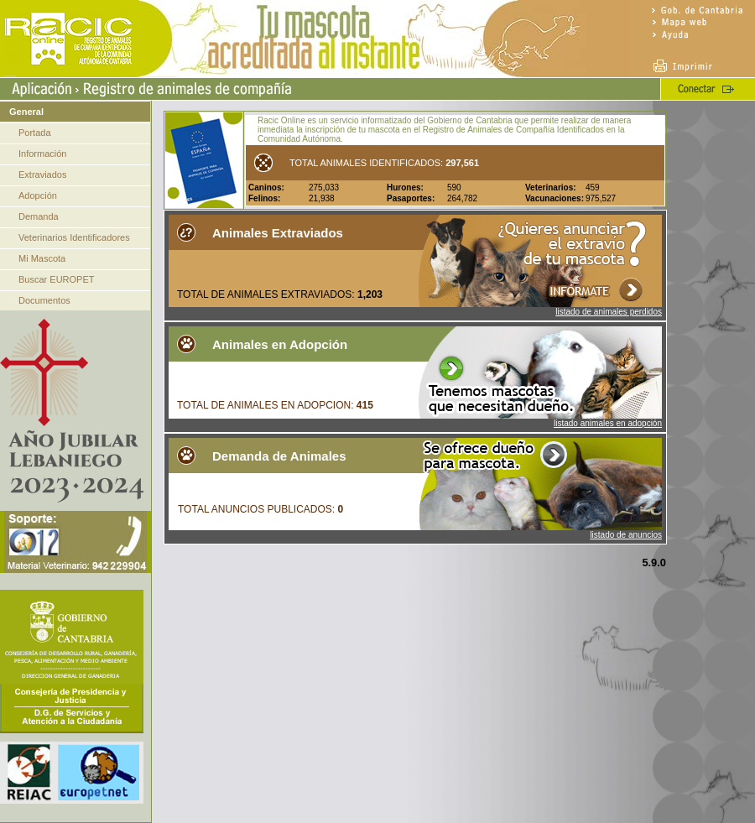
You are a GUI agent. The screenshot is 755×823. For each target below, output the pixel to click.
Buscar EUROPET (56, 279)
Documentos (44, 300)
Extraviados (42, 174)
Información (42, 153)
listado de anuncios (626, 534)
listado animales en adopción (608, 423)
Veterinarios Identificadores (74, 237)
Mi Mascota (41, 258)
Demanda (38, 216)
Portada (34, 133)
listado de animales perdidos (608, 311)
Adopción (37, 195)
